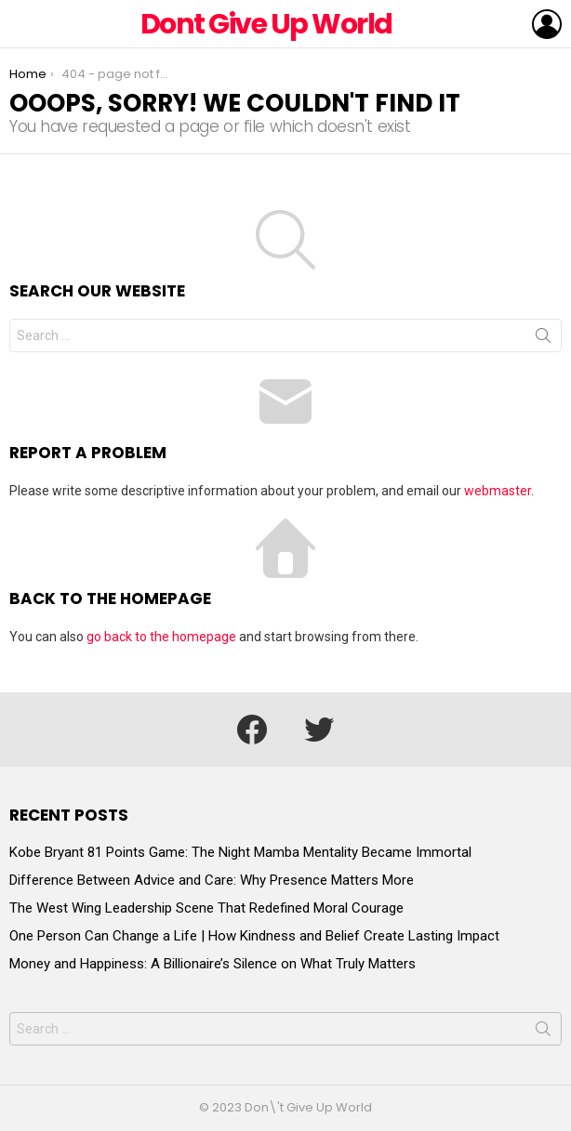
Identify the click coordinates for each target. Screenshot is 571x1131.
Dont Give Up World (266, 24)
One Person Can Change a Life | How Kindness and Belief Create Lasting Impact (254, 935)
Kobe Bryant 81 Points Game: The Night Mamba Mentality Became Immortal (240, 852)
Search (543, 339)
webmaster (497, 490)
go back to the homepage (161, 636)
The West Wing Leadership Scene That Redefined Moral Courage (206, 908)
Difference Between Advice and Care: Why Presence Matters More (211, 880)
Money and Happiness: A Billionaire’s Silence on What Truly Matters (212, 963)
